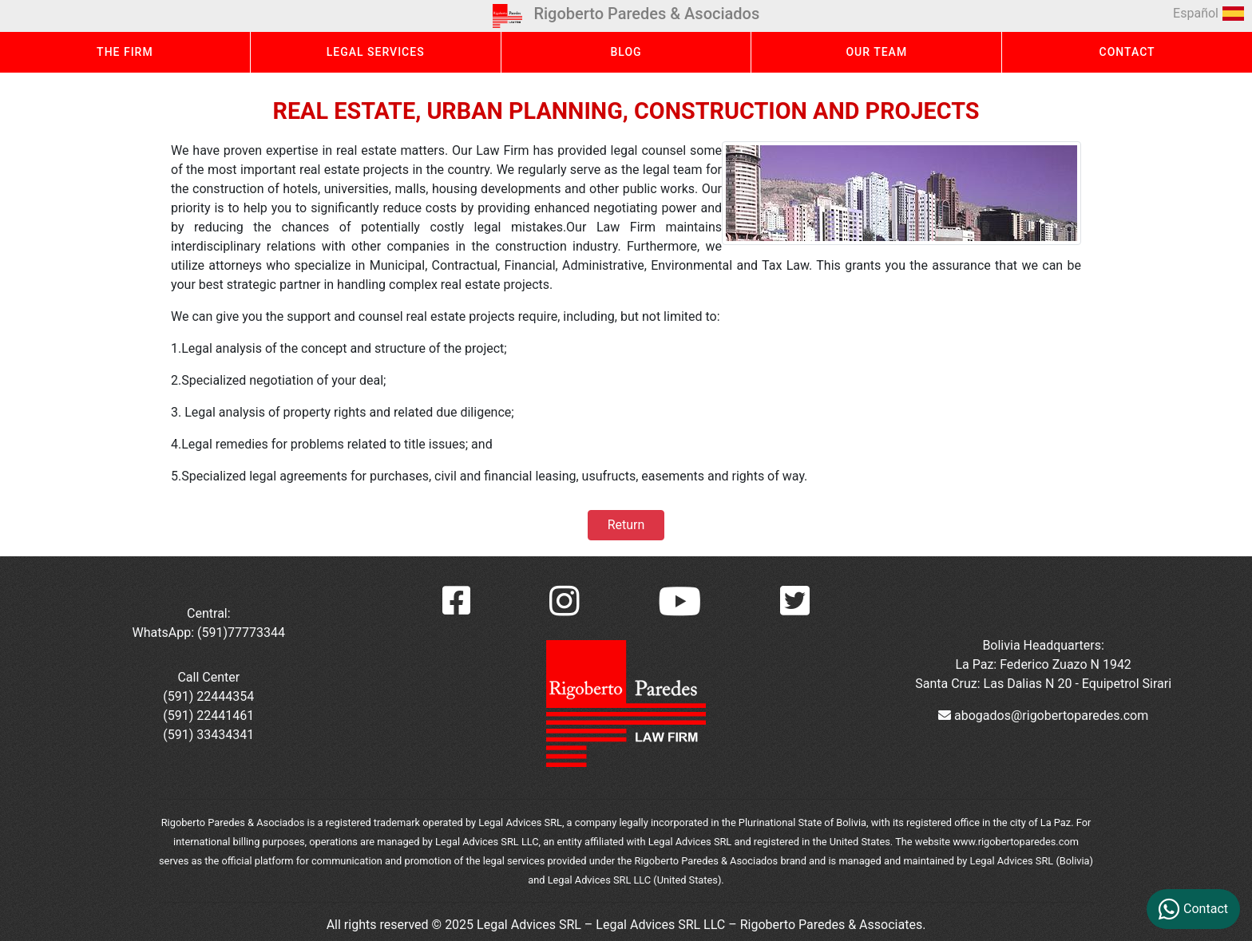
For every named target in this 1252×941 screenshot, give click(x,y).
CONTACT (1127, 51)
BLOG (625, 51)
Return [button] (626, 524)
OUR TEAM (876, 51)
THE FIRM (125, 51)
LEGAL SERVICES (376, 51)
